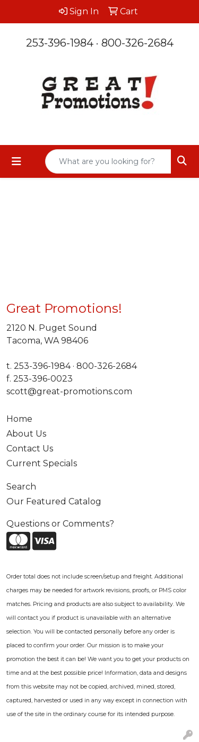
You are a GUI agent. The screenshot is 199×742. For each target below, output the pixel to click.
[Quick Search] (108, 161)
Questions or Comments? (60, 524)
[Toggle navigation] (16, 161)
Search (21, 487)
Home (19, 419)
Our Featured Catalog (53, 501)
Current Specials (41, 463)
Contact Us (29, 449)
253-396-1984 (59, 43)
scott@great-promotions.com (69, 391)
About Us (26, 434)
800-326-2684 (137, 43)
